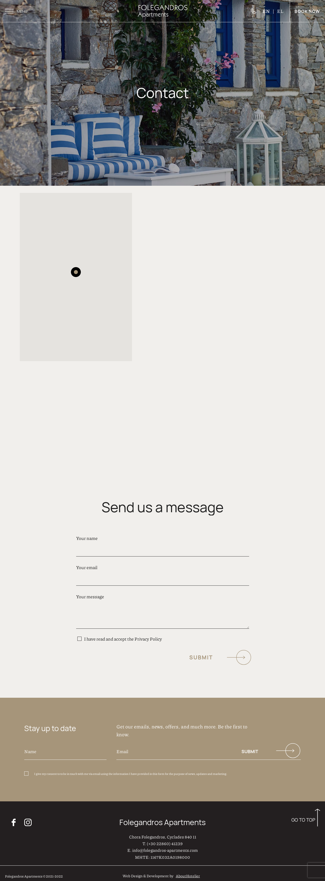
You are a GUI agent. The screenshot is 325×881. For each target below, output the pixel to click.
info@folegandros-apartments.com (165, 848)
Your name (162, 541)
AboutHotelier (188, 873)
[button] (76, 270)
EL (280, 11)
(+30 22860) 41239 (165, 841)
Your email (162, 570)
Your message (162, 609)
